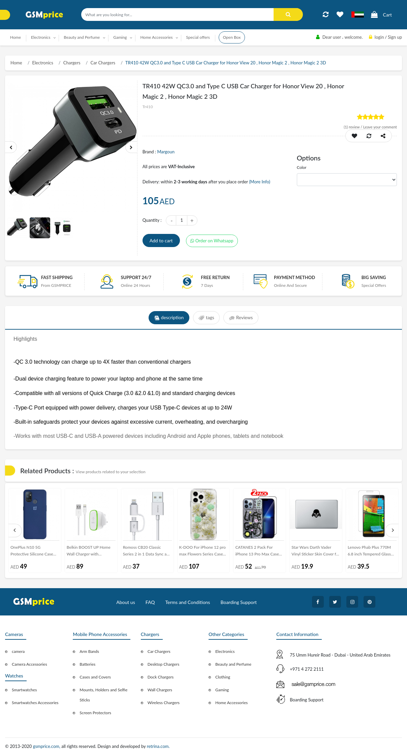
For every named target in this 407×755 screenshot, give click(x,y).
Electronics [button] (41, 37)
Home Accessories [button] (156, 37)
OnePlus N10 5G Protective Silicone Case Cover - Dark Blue (31, 552)
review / (353, 127)
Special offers (198, 37)
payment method (294, 277)
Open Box (232, 37)
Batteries (87, 664)
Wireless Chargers (164, 702)
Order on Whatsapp (211, 240)
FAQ (150, 602)
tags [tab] (206, 318)
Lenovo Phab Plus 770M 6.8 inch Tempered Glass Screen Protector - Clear (369, 552)
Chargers (72, 62)
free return (215, 277)
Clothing (222, 677)
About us (125, 602)
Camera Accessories (29, 664)
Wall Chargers (160, 689)
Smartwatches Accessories (35, 702)
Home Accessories (231, 702)
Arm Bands (89, 651)
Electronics (42, 62)
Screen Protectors (95, 712)
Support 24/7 (136, 277)
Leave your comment (380, 127)
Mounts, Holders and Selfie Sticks (103, 694)
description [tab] (168, 318)
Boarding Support (239, 602)
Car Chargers (102, 62)
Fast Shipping (57, 277)
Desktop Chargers (163, 664)
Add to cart (161, 240)
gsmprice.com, (47, 746)
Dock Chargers (161, 677)
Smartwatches (24, 689)
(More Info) (259, 181)
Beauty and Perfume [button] (82, 37)
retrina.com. (158, 746)
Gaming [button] (120, 37)
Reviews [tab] (241, 318)
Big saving (374, 277)
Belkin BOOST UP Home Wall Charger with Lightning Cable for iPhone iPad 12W (90, 552)
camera (18, 651)
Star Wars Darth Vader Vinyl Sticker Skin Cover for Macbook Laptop (315, 552)
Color (302, 167)
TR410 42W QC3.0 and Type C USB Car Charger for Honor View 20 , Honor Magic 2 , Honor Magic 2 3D (225, 62)
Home (15, 37)
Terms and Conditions (187, 602)
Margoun (165, 151)
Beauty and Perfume (233, 664)
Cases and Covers (95, 677)
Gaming (222, 689)
